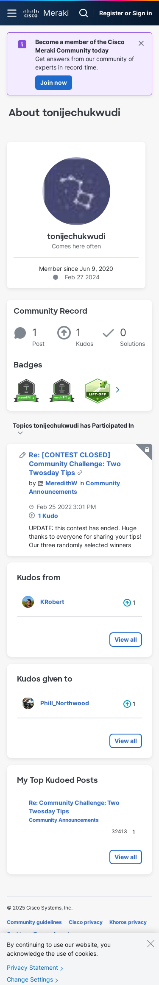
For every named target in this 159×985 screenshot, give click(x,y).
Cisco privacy (86, 922)
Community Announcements (64, 820)
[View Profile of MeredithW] (61, 483)
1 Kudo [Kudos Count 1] (48, 515)
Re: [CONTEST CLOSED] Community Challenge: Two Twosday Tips (75, 464)
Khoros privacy (128, 922)
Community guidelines (34, 922)
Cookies (17, 934)
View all (125, 639)
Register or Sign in (125, 13)
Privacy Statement (32, 973)
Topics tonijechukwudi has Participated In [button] (73, 425)
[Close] (150, 949)
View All (118, 389)
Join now (53, 82)
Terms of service (54, 934)
